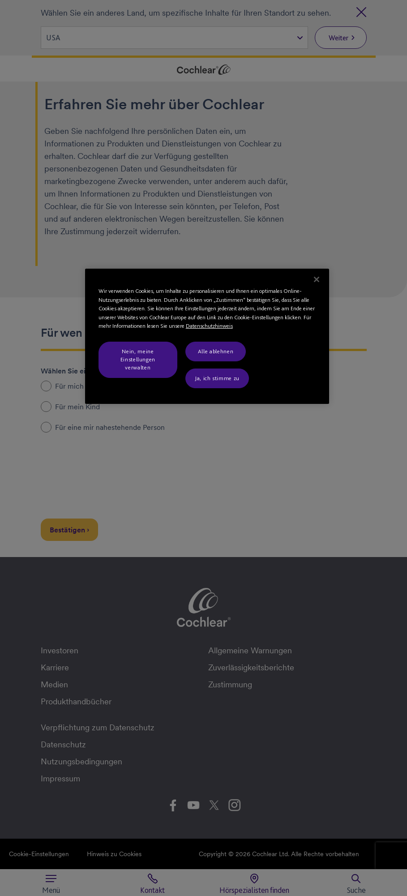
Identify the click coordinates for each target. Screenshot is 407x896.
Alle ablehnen (215, 351)
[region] (207, 336)
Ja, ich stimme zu (217, 378)
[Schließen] (316, 279)
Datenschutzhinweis (209, 325)
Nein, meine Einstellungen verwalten (137, 359)
